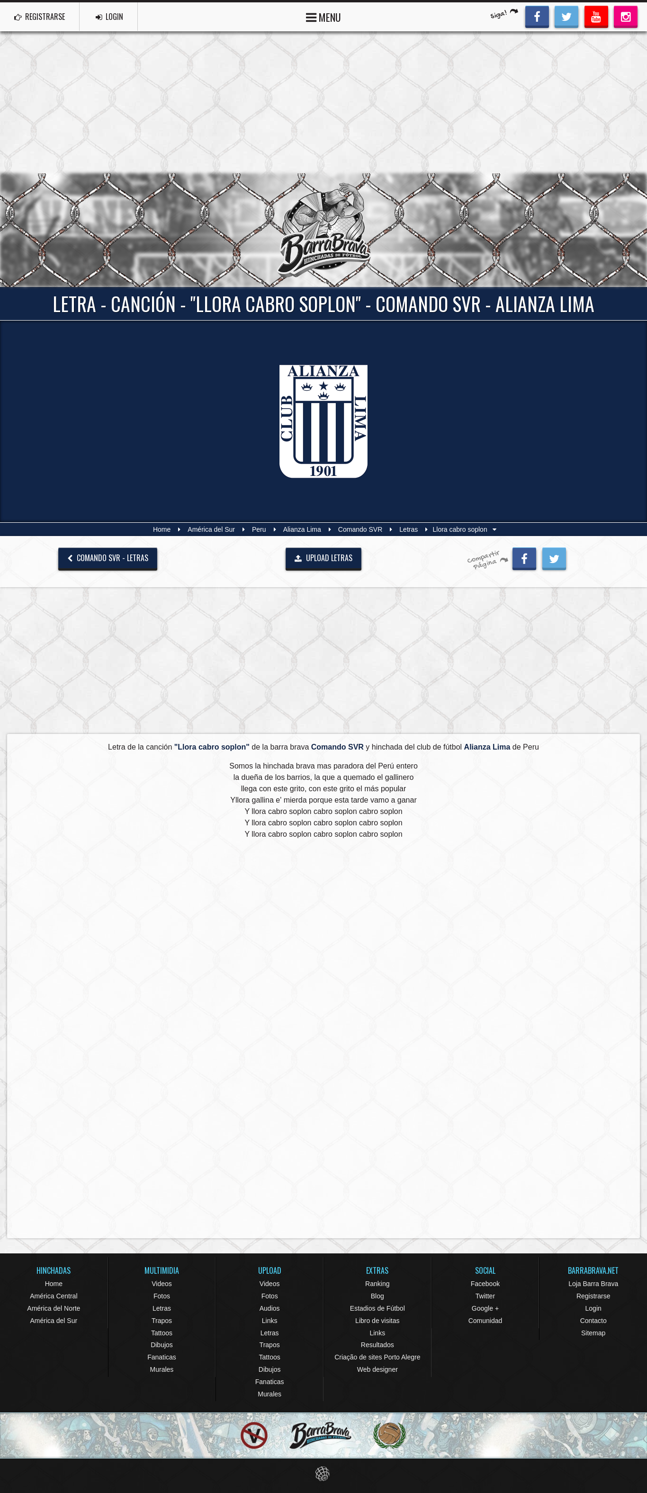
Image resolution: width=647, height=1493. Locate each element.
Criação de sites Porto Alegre (377, 1357)
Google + (485, 1308)
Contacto (593, 1320)
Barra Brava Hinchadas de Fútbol (323, 230)
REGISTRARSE (39, 16)
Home (162, 529)
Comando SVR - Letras (107, 557)
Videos (162, 1283)
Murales (162, 1369)
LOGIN (109, 16)
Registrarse (593, 1296)
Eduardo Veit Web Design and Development (323, 1474)
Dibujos (162, 1345)
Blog (377, 1296)
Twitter (485, 1296)
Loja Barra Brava (593, 1283)
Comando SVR (360, 529)
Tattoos (161, 1333)
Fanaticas (161, 1357)
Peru (259, 529)
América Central (53, 1296)
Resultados (377, 1345)
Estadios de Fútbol (377, 1308)
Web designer (377, 1369)
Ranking (377, 1283)
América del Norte (53, 1308)
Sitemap (593, 1333)
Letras (408, 529)
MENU (323, 16)
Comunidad (485, 1320)
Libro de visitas (377, 1320)
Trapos (162, 1320)
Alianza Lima (302, 529)
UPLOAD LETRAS (323, 557)
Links (270, 1320)
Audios (270, 1308)
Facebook (485, 1283)
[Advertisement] (323, 102)
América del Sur (211, 529)
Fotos (161, 1296)
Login (593, 1308)
